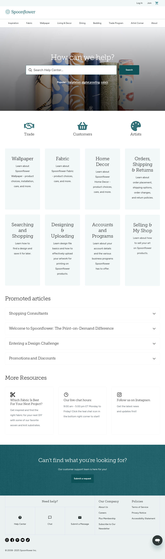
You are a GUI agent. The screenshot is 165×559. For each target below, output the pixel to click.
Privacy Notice (139, 512)
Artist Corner (137, 23)
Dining (82, 23)
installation (74, 82)
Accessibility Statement (143, 518)
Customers (82, 138)
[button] (82, 314)
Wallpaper (45, 23)
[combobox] (71, 70)
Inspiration (13, 23)
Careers (102, 512)
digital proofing (91, 82)
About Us (103, 507)
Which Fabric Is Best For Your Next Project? (26, 402)
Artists (135, 138)
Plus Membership (107, 518)
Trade (29, 138)
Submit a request (82, 482)
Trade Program (116, 23)
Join (149, 3)
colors (104, 82)
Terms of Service (140, 507)
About (154, 23)
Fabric (29, 23)
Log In (140, 3)
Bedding (97, 23)
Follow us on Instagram (133, 400)
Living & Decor (64, 23)
